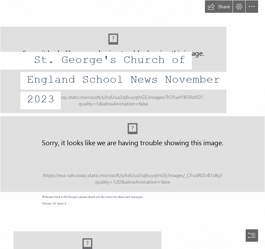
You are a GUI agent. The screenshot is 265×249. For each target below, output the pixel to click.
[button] (219, 6)
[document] (132, 124)
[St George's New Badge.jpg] (132, 56)
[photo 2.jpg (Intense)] (132, 154)
